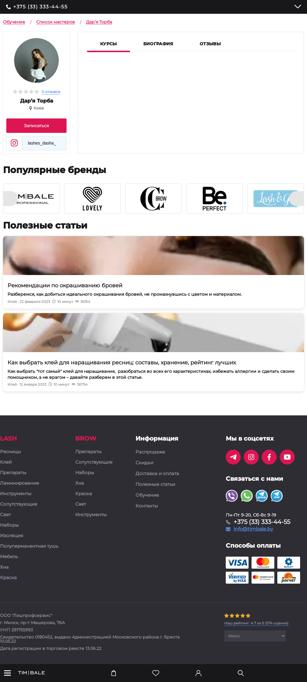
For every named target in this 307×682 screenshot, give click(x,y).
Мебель (9, 557)
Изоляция (11, 536)
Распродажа (150, 452)
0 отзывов (51, 91)
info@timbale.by (253, 529)
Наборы (9, 525)
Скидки (144, 462)
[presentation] (10, 198)
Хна (4, 567)
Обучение (147, 495)
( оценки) (256, 623)
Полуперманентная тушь (29, 546)
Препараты (13, 473)
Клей (6, 462)
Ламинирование (19, 483)
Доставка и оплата (157, 473)
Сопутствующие (18, 504)
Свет (5, 515)
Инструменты (15, 494)
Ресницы (10, 452)
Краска (8, 578)
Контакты (147, 506)
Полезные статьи (155, 484)
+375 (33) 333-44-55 (40, 7)
